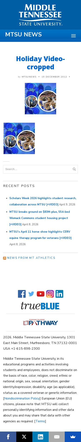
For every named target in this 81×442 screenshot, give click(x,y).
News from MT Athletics (31, 258)
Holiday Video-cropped (40, 62)
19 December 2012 (54, 76)
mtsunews (29, 76)
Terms (40, 421)
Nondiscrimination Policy (22, 398)
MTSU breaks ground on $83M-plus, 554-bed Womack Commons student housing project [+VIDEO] (39, 218)
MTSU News (23, 35)
